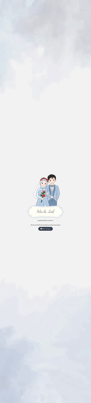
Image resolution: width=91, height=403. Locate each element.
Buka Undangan (46, 229)
